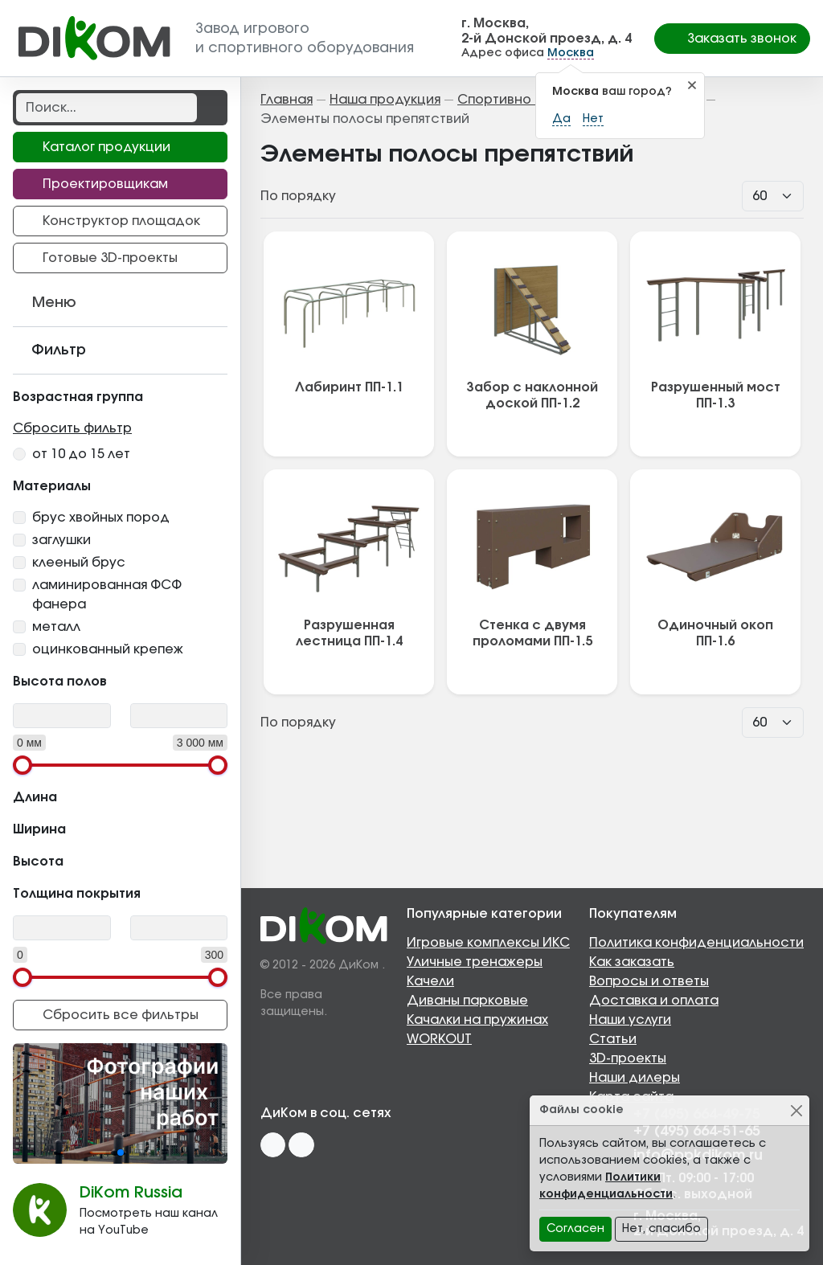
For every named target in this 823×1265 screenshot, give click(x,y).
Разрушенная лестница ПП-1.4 (349, 633)
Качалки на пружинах (477, 1019)
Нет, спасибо (661, 1228)
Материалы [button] (120, 485)
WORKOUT (439, 1039)
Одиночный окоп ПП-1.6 (715, 633)
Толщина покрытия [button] (120, 892)
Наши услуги (630, 1019)
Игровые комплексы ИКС (488, 942)
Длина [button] (120, 796)
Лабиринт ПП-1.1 (349, 387)
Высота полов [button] (120, 680)
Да (561, 119)
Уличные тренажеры (475, 962)
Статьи (613, 1039)
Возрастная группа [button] (120, 395)
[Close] (796, 1110)
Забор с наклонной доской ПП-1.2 (532, 395)
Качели (430, 981)
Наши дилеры (634, 1077)
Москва (570, 53)
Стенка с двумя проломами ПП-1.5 (532, 633)
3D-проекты (627, 1058)
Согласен (575, 1228)
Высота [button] (120, 860)
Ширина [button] (120, 828)
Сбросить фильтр (72, 428)
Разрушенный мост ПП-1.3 (715, 395)
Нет (593, 119)
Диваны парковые (467, 1000)
